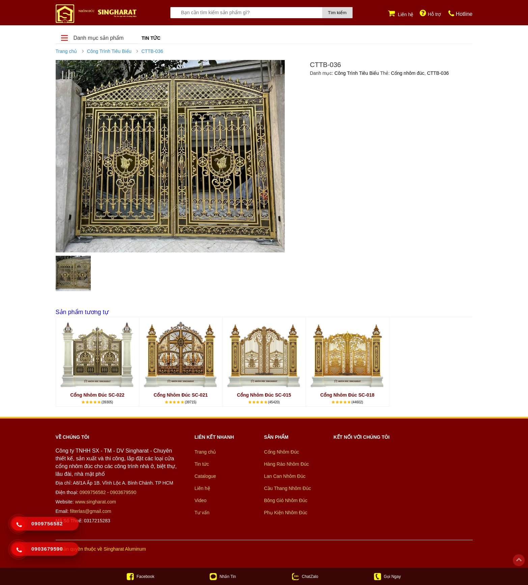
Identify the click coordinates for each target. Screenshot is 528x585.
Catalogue (205, 476)
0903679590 (123, 492)
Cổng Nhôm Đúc (281, 452)
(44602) (357, 402)
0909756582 (93, 492)
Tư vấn (202, 513)
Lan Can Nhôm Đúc (285, 476)
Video (201, 500)
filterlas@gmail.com (90, 511)
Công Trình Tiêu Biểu (109, 51)
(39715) (190, 402)
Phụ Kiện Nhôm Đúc (285, 513)
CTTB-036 (152, 51)
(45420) (274, 402)
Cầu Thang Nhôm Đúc (287, 488)
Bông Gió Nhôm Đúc (285, 500)
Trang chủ (66, 51)
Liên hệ (202, 488)
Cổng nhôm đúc (407, 73)
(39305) (107, 402)
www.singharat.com (95, 501)
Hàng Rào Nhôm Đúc (286, 464)
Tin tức (151, 38)
